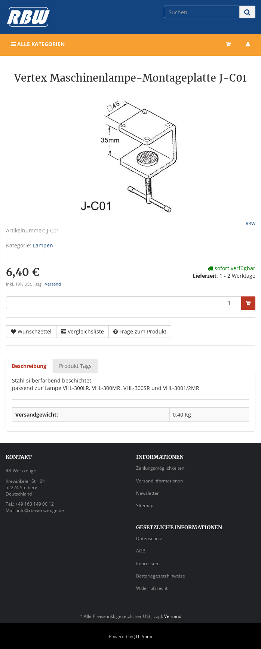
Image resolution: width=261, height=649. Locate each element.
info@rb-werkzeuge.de (40, 510)
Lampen (43, 245)
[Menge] (123, 302)
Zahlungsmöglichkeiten (160, 468)
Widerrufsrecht (152, 588)
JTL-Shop (143, 636)
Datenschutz (149, 538)
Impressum (148, 563)
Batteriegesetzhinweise (160, 576)
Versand (53, 284)
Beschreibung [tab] (29, 365)
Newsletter (147, 493)
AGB (140, 551)
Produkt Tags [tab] (75, 365)
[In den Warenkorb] (248, 303)
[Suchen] (202, 12)
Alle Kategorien (38, 44)
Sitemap (144, 505)
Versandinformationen (159, 481)
